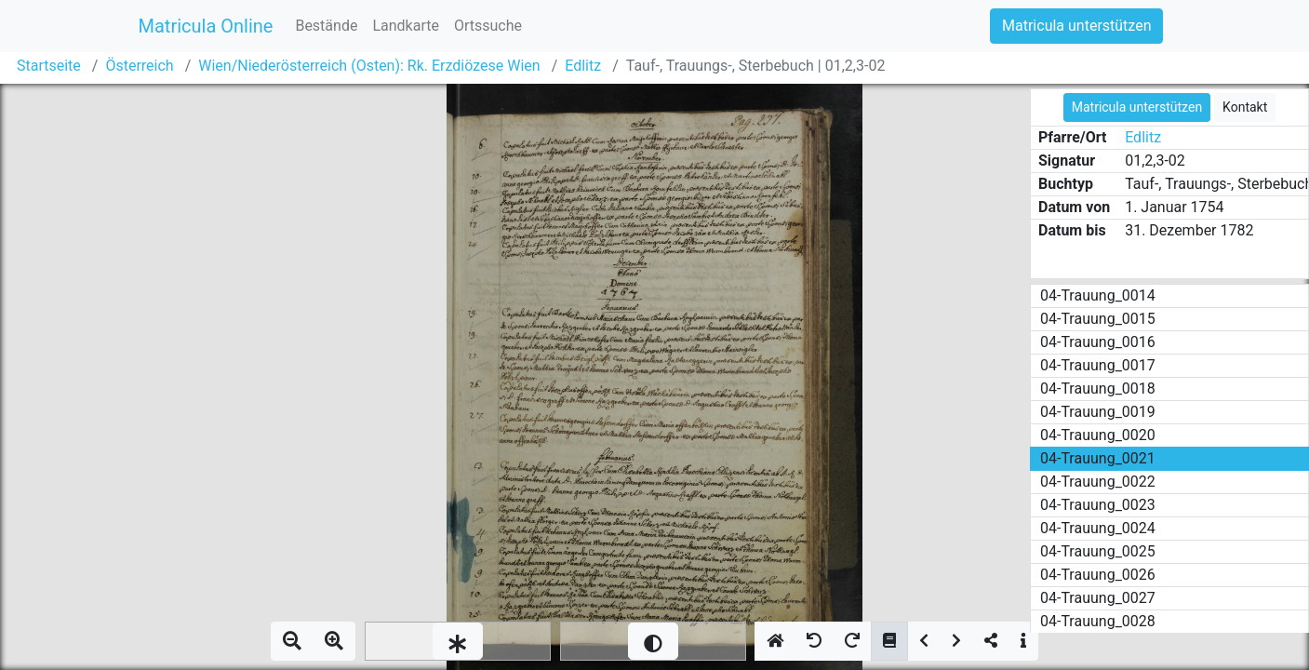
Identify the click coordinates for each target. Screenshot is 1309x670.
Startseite (49, 65)
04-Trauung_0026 (1097, 574)
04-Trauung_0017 (1097, 365)
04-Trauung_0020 (1097, 435)
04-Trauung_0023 (1097, 505)
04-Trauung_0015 (1097, 319)
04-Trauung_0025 (1097, 551)
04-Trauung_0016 (1097, 342)
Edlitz (583, 65)
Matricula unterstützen (1076, 25)
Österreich (139, 65)
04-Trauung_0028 (1097, 621)
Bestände (326, 25)
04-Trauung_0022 (1097, 481)
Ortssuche (488, 25)
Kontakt (1244, 107)
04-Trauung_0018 (1097, 388)
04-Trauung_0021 (1097, 458)
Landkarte (405, 25)
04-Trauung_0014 (1097, 295)
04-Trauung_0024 (1097, 528)
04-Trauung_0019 (1097, 412)
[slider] (458, 641)
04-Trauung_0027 (1097, 598)
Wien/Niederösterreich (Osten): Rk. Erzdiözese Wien (369, 65)
